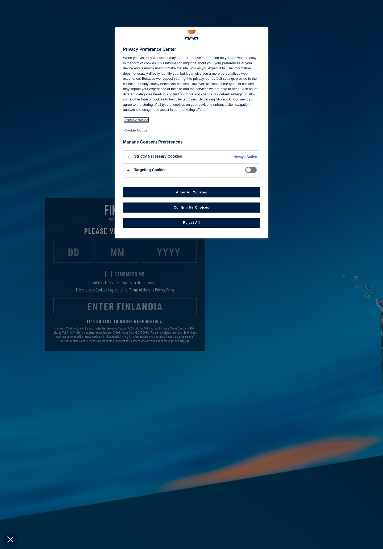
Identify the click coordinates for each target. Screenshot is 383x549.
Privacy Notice (136, 120)
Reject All (191, 223)
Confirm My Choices (191, 207)
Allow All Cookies (191, 192)
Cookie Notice (136, 130)
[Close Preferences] (9, 539)
